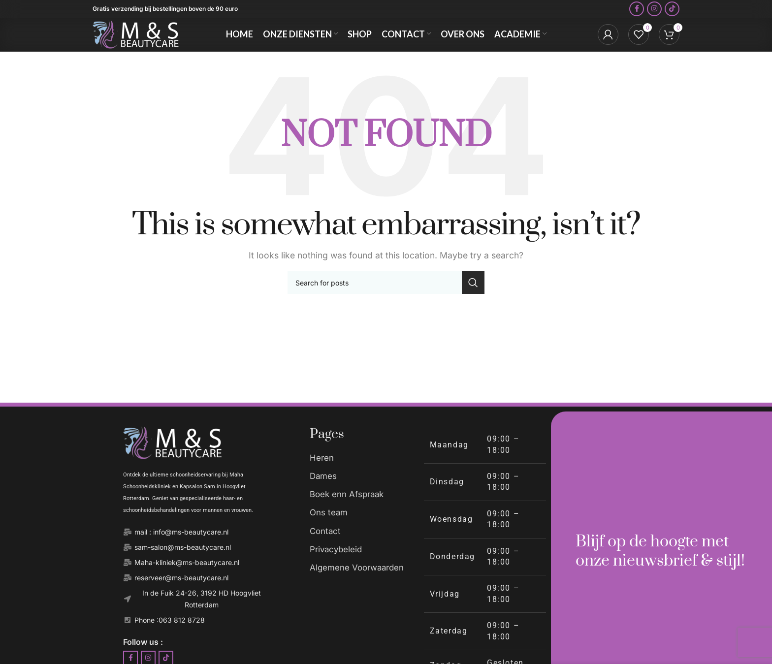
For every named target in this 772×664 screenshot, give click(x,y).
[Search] (386, 298)
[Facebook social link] (636, 12)
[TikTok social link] (672, 12)
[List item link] (362, 474)
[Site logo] (142, 45)
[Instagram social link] (654, 12)
